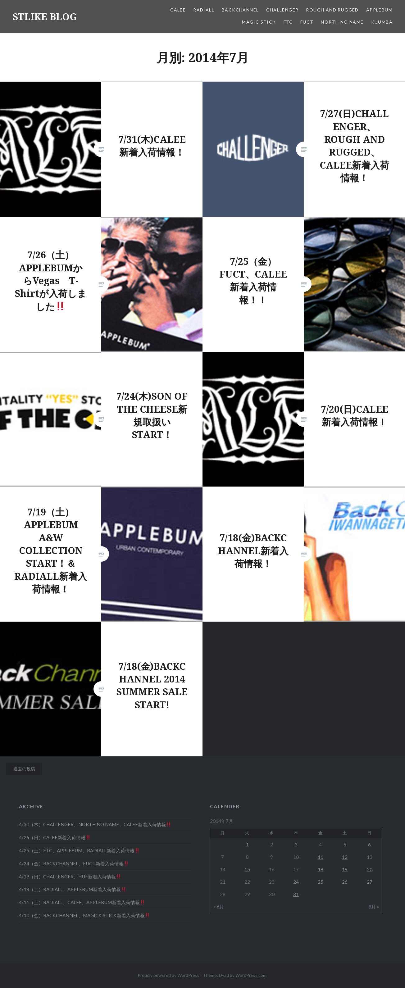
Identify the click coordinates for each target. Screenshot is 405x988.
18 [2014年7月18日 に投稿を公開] (320, 869)
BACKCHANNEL (240, 9)
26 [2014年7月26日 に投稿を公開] (345, 882)
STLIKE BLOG (44, 16)
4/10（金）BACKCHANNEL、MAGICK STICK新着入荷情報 (84, 915)
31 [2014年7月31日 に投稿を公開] (296, 894)
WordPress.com (250, 975)
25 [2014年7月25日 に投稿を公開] (320, 882)
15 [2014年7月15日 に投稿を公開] (247, 869)
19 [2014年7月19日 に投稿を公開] (345, 869)
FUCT (307, 22)
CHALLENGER (282, 9)
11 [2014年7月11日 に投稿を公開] (320, 857)
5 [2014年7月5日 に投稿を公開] (345, 844)
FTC (288, 22)
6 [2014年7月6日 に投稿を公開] (369, 844)
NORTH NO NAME (342, 22)
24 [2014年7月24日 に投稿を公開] (296, 882)
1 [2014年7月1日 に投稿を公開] (247, 844)
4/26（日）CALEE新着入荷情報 (54, 837)
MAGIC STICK (259, 22)
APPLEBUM (379, 9)
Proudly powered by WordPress (168, 975)
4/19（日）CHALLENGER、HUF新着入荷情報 (70, 876)
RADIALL (203, 9)
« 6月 (218, 906)
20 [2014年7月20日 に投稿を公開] (369, 869)
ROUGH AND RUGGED (332, 9)
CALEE (178, 9)
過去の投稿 (24, 768)
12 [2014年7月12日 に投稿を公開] (345, 857)
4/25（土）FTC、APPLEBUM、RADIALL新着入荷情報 (79, 850)
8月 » (373, 906)
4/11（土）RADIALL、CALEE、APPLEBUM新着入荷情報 (82, 902)
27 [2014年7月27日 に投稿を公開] (369, 882)
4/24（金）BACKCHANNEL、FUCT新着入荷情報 (74, 863)
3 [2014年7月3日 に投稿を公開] (296, 844)
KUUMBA (382, 22)
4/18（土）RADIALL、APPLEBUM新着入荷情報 (72, 889)
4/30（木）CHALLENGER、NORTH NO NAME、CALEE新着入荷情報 (95, 824)
